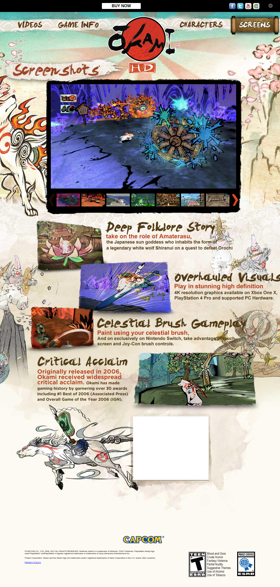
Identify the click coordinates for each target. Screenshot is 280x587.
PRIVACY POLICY (33, 562)
